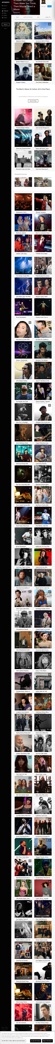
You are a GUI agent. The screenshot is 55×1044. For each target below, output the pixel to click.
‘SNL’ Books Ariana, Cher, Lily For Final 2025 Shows (23, 899)
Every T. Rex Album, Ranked (41, 671)
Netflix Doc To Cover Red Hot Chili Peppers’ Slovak (42, 547)
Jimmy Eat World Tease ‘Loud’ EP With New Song (23, 982)
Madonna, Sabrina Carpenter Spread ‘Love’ (22, 233)
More (48, 17)
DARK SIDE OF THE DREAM (41, 692)
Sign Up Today (33, 101)
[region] (27, 1037)
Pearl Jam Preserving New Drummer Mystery (23, 149)
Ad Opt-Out (4, 1030)
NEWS (17, 17)
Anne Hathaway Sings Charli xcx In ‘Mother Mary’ (23, 443)
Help (2, 1027)
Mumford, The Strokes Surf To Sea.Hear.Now (42, 361)
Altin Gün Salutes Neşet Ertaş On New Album (22, 795)
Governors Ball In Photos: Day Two (42, 41)
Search (49, 6)
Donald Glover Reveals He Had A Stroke (43, 878)
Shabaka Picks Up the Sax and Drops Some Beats (43, 423)
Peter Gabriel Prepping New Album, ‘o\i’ (22, 671)
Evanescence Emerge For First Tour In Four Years (43, 837)
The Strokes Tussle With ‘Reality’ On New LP (22, 276)
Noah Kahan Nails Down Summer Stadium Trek (22, 526)
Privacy (3, 1028)
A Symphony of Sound (22, 629)
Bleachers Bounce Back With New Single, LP (42, 485)
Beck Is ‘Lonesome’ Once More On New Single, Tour (43, 233)
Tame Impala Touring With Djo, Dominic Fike (23, 506)
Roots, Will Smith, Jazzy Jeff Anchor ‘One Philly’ (42, 149)
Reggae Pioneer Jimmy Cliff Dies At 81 (42, 858)
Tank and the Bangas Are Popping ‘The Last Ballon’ (42, 128)
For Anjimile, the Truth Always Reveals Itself (22, 402)
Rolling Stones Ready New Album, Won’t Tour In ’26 (23, 733)
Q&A (38, 17)
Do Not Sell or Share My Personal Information (13, 1040)
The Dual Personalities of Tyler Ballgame (23, 588)
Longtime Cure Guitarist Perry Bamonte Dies (22, 713)
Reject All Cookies (47, 1040)
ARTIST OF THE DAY (28, 17)
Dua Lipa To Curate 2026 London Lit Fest (22, 340)
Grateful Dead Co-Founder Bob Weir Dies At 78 (43, 630)
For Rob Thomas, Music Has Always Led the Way (42, 1023)
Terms (7, 1028)
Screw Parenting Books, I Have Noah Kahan (23, 837)
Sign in (5, 28)
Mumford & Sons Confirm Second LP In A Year (42, 982)
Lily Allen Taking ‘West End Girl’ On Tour (23, 816)
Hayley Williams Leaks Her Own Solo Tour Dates (23, 940)
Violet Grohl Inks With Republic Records (41, 568)
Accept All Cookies (35, 1040)
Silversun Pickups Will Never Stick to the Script (22, 464)
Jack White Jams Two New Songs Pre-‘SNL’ (23, 297)
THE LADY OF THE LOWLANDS (21, 775)
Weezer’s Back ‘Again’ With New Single (42, 297)
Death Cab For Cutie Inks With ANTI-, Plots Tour (42, 588)
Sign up (5, 24)
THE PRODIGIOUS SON (22, 650)
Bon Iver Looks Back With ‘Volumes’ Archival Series (23, 485)
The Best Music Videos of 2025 (23, 692)
